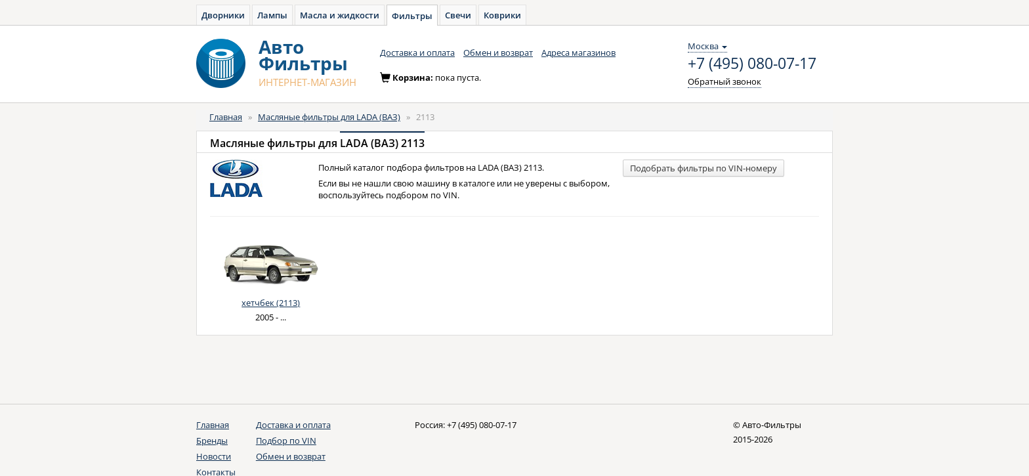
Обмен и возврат (498, 52)
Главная (225, 117)
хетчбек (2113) (271, 303)
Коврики (502, 15)
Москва (707, 46)
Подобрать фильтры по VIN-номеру (703, 168)
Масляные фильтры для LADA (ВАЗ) (329, 117)
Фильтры (412, 16)
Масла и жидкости (339, 15)
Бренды (212, 440)
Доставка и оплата (417, 52)
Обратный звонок (724, 81)
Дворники (223, 15)
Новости (213, 456)
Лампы (272, 15)
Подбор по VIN (286, 440)
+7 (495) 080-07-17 (752, 63)
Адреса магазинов (578, 52)
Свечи (458, 15)
